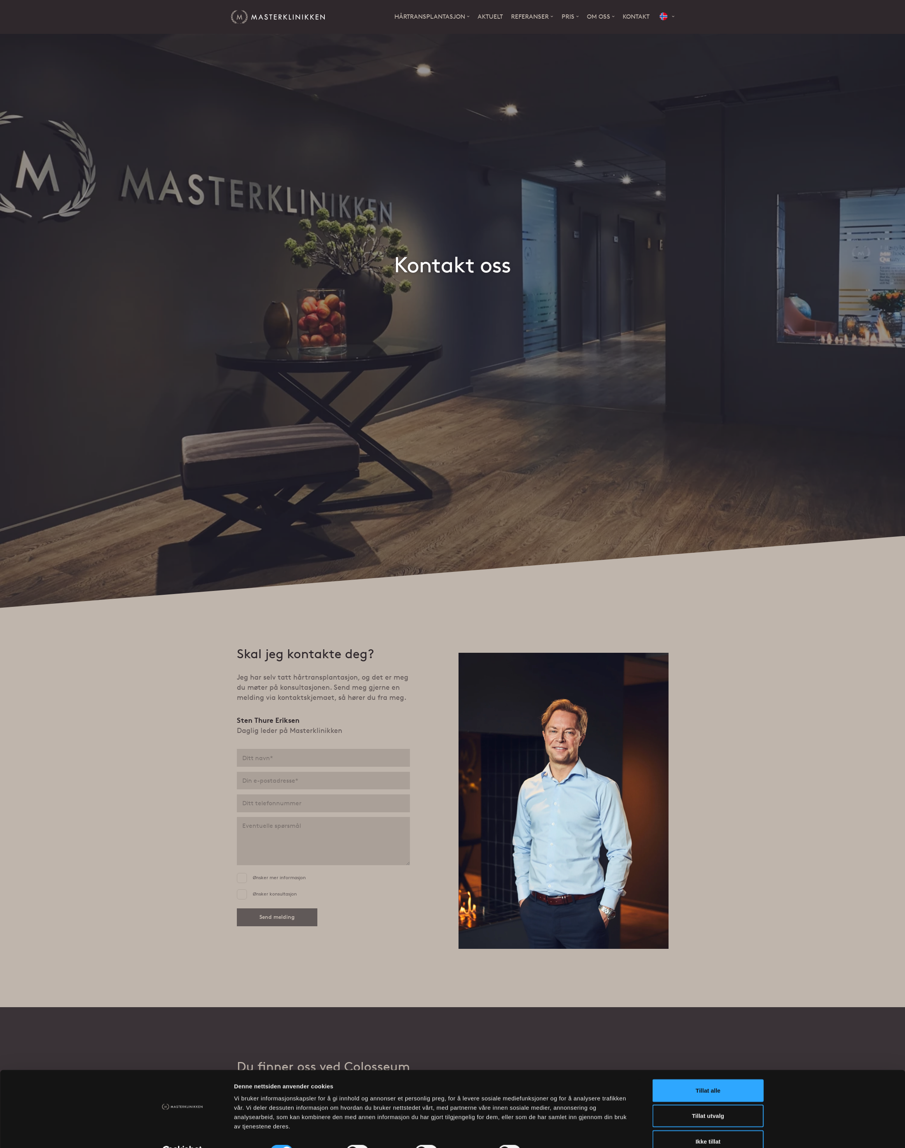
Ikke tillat (707, 1122)
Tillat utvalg (708, 1097)
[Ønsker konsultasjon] (242, 894)
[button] (667, 17)
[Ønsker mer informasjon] (242, 878)
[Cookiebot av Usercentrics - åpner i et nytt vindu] (182, 1133)
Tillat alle (708, 1071)
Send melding (277, 916)
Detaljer (546, 1132)
